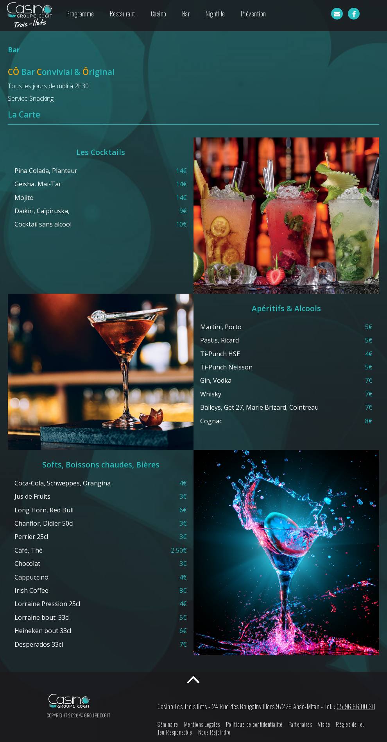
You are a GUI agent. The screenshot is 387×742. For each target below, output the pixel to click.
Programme (80, 13)
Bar (186, 13)
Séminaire (168, 724)
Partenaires (300, 724)
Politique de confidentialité (254, 724)
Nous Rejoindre (214, 732)
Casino (159, 13)
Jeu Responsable (175, 732)
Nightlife (215, 13)
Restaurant (122, 13)
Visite (324, 724)
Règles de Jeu (350, 724)
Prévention (253, 13)
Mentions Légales (202, 724)
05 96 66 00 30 (356, 706)
